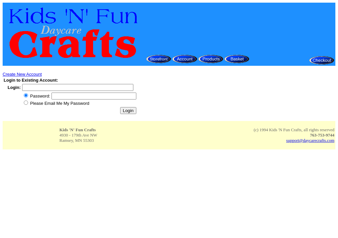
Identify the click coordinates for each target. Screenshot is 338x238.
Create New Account (22, 74)
